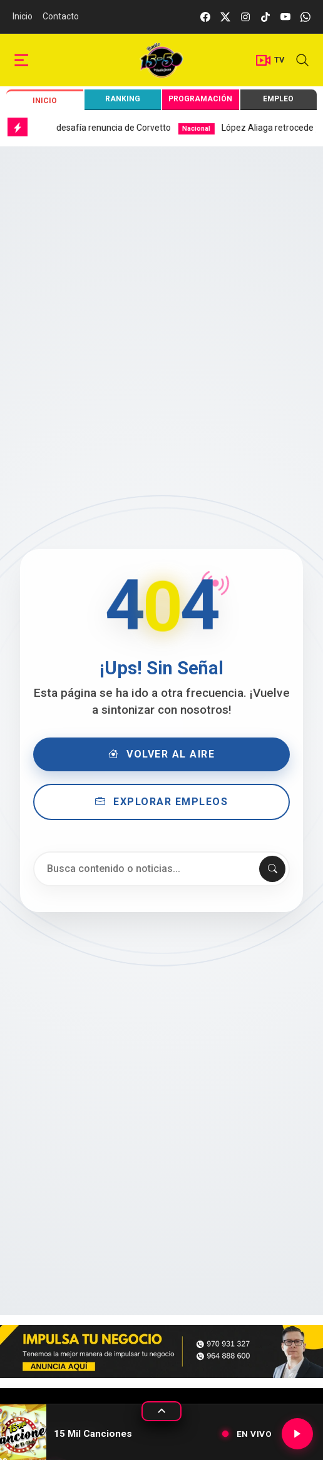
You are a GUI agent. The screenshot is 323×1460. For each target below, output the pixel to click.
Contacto (61, 16)
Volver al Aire (161, 754)
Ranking (122, 98)
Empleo (278, 98)
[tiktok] (265, 16)
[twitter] (225, 16)
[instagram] (245, 16)
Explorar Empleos (161, 801)
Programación (200, 98)
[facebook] (205, 16)
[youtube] (285, 16)
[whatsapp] (305, 16)
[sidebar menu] (22, 60)
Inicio (23, 16)
